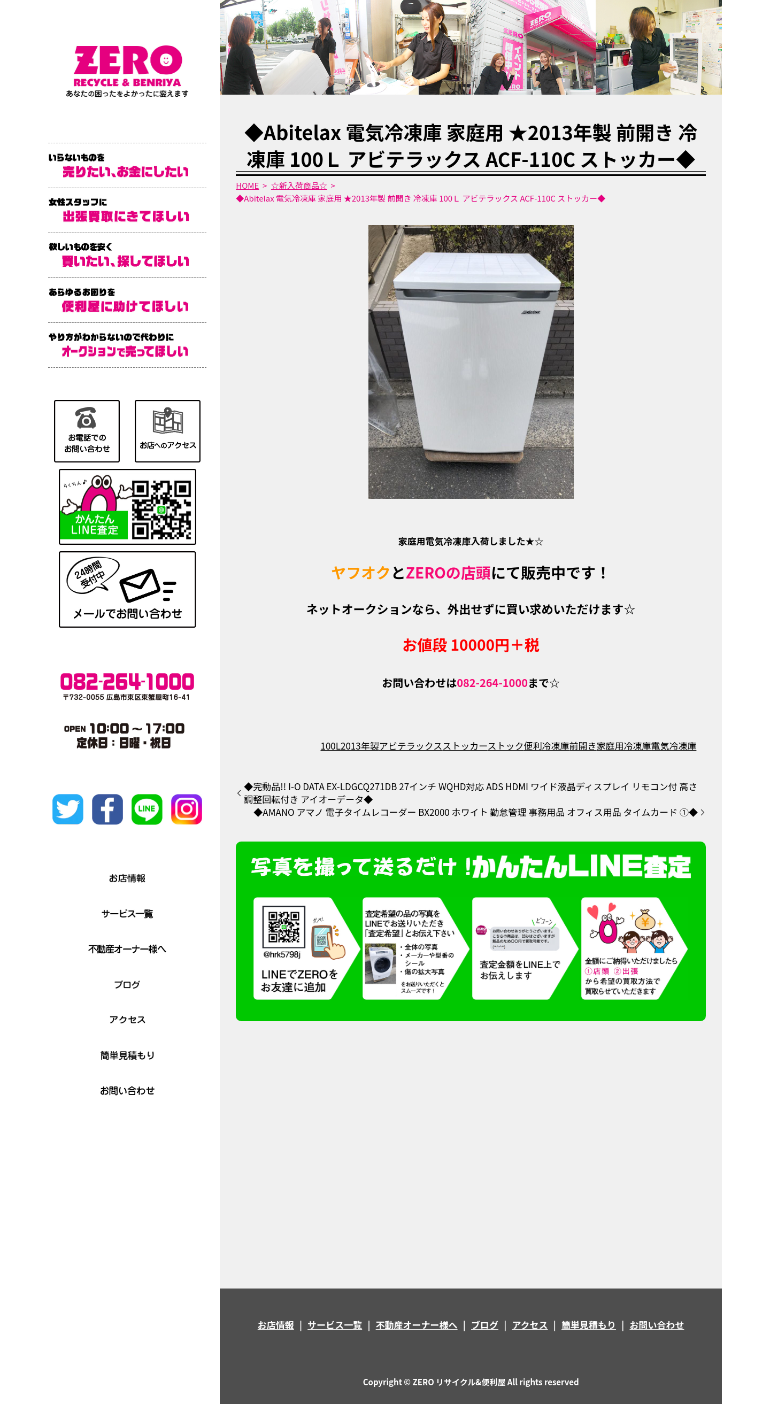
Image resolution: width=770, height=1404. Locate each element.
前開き (582, 745)
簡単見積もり (588, 1324)
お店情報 (276, 1324)
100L (330, 745)
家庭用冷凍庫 (623, 745)
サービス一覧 (334, 1324)
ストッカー (464, 745)
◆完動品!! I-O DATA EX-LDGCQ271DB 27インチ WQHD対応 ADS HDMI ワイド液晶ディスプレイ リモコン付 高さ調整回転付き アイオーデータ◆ (470, 793)
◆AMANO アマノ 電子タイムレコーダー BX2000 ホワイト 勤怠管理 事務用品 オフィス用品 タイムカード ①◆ (475, 812)
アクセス (530, 1324)
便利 (532, 745)
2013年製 (360, 745)
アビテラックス (411, 745)
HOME (247, 185)
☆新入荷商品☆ (299, 185)
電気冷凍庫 (673, 745)
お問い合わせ (656, 1324)
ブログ (484, 1324)
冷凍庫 (555, 745)
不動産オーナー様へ (417, 1324)
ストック (505, 745)
